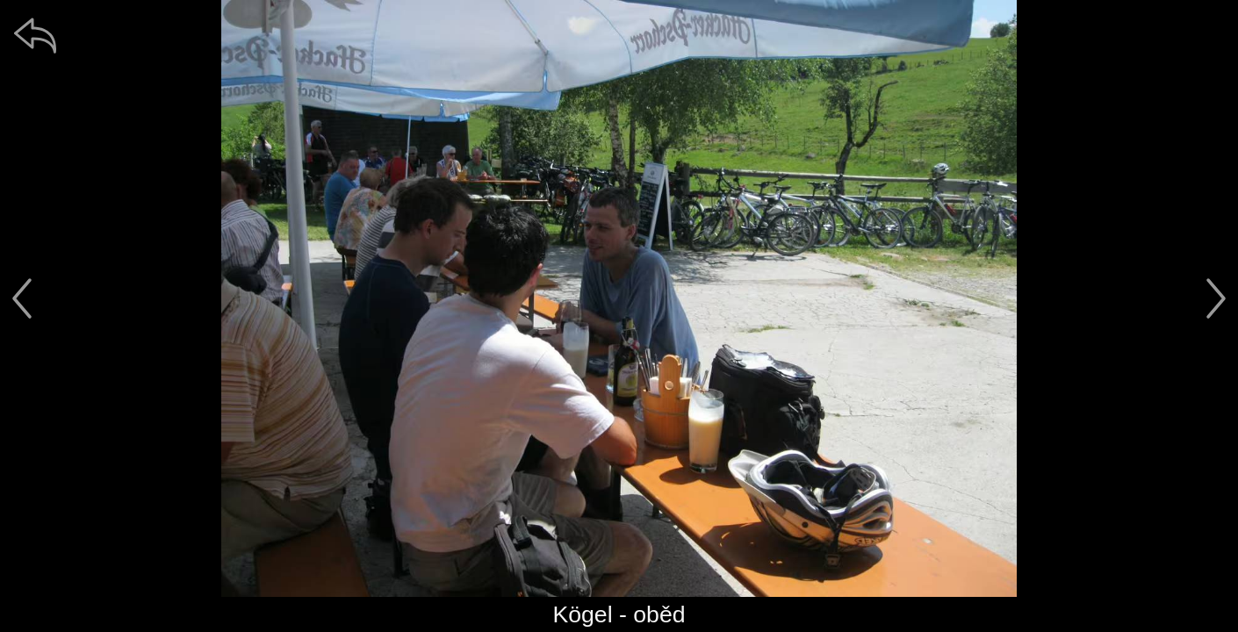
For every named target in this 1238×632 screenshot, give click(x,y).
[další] (1216, 298)
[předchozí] (22, 298)
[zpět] (35, 35)
